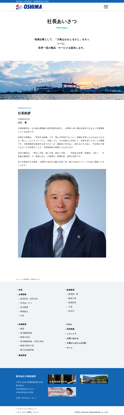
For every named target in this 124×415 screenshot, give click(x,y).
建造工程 (72, 298)
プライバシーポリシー (26, 409)
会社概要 (24, 307)
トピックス (72, 334)
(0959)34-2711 (26, 389)
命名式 (71, 311)
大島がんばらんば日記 (76, 343)
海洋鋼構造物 (26, 333)
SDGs (69, 324)
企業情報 (22, 294)
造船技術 (72, 302)
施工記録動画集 (27, 350)
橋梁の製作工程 (27, 345)
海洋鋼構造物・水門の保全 (32, 341)
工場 (70, 307)
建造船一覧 (73, 294)
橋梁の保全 (25, 337)
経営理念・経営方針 (29, 299)
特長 (20, 290)
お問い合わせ (72, 338)
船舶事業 (71, 290)
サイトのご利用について (27, 412)
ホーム (70, 348)
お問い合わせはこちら (26, 398)
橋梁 (22, 329)
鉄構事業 (22, 324)
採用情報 (71, 329)
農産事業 (22, 355)
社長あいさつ (26, 303)
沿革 (22, 316)
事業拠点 (24, 311)
